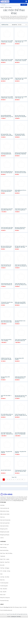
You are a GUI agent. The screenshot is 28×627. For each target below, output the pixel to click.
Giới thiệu (2, 505)
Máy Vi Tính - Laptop (4, 559)
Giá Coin (25, 614)
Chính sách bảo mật (4, 508)
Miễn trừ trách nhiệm (4, 514)
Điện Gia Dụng (3, 547)
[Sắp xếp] (22, 24)
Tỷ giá (7, 614)
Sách (1, 574)
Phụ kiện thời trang (4, 600)
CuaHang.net (13, 616)
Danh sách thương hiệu (5, 520)
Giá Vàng (18, 614)
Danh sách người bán (4, 523)
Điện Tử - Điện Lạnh (4, 544)
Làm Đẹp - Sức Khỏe (4, 577)
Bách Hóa (2, 579)
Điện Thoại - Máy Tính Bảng (6, 553)
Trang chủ (2, 7)
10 (22, 479)
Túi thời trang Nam (4, 582)
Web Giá (22, 614)
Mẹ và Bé (2, 565)
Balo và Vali (2, 594)
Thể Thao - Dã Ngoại (8, 7)
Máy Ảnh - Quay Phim (5, 562)
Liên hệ (1, 537)
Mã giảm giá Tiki (3, 528)
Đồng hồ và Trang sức (5, 597)
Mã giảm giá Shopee (4, 534)
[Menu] (26, 1)
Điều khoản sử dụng (4, 511)
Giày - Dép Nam (3, 588)
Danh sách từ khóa (4, 526)
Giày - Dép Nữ (3, 591)
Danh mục (2, 517)
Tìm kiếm (24, 4)
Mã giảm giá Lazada (4, 531)
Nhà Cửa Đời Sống (4, 550)
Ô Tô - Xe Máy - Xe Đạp (5, 571)
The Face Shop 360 (12, 614)
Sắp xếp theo (14, 24)
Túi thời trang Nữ (4, 585)
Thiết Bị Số (2, 556)
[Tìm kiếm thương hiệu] (11, 5)
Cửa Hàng (19, 616)
